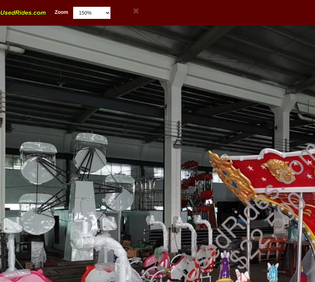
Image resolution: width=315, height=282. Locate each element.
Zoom (34, 12)
